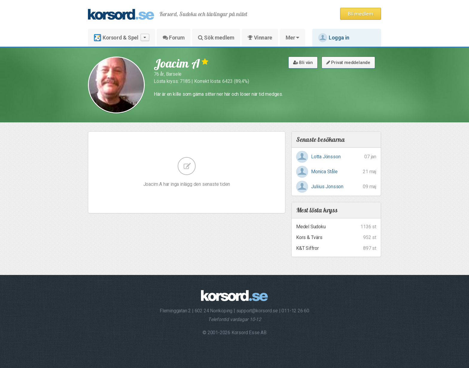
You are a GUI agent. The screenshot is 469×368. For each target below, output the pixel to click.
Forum (174, 37)
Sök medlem (216, 37)
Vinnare (260, 37)
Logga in (333, 37)
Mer (292, 37)
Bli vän (303, 62)
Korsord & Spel (121, 37)
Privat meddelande (348, 62)
